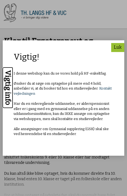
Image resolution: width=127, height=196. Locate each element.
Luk (118, 47)
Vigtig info (8, 87)
